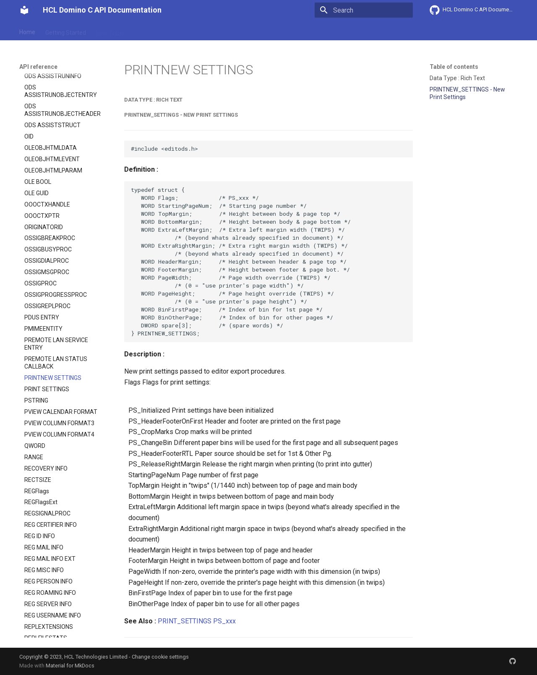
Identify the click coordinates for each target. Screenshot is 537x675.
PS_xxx (224, 621)
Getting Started (65, 30)
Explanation (150, 30)
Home (27, 30)
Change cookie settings (160, 657)
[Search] (364, 10)
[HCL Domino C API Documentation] (24, 10)
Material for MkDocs (70, 665)
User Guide (110, 30)
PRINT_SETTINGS (184, 621)
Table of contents (454, 66)
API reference (194, 30)
